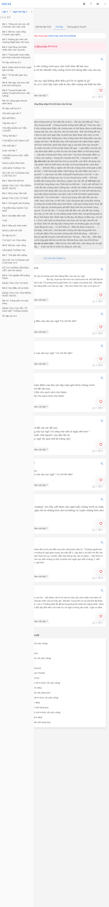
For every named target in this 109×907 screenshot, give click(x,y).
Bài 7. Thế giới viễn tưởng (14, 255)
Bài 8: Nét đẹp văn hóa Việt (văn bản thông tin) (15, 84)
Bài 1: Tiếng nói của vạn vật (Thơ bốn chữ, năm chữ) (16, 25)
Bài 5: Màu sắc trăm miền (14, 225)
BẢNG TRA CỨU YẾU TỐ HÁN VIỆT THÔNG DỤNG (15, 309)
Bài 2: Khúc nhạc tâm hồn (14, 193)
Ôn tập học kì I (9, 235)
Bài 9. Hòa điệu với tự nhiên (15, 288)
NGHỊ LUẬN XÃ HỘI (12, 230)
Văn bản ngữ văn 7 (11, 113)
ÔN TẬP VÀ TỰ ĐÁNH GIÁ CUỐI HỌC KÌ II (15, 261)
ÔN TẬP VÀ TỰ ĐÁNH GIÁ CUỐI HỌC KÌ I (15, 174)
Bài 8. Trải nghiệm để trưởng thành (16, 276)
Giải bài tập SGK (43, 26)
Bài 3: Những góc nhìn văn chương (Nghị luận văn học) (15, 40)
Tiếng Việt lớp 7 (10, 135)
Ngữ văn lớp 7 (20, 11)
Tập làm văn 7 (9, 123)
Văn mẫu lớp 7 (9, 145)
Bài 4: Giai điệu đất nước (14, 215)
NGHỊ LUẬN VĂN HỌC (13, 163)
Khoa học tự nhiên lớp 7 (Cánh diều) (24, 687)
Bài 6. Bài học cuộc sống (14, 245)
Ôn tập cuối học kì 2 (11, 108)
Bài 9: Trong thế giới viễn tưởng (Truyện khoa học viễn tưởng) (16, 93)
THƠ (4, 220)
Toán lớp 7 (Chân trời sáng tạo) (22, 653)
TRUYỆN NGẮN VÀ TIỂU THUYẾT (14, 129)
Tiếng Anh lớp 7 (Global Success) (23, 677)
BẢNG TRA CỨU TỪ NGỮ (15, 198)
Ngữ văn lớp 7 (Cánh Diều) (20, 663)
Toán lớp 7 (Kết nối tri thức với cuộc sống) (27, 643)
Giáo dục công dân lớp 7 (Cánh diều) (24, 717)
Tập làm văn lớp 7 (38, 95)
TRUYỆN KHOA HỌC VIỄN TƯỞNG (15, 156)
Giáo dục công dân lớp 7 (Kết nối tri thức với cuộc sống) (33, 712)
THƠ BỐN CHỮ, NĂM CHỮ (15, 140)
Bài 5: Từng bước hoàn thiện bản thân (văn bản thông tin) (16, 56)
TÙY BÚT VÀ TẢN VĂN (14, 240)
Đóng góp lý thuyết (76, 26)
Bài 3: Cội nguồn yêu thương (16, 203)
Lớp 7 (5, 11)
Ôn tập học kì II (9, 315)
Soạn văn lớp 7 (9, 150)
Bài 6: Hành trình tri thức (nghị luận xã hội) (16, 68)
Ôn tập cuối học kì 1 (11, 62)
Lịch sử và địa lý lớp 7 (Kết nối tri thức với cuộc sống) (32, 697)
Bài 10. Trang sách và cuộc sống (15, 302)
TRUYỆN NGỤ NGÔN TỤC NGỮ (15, 209)
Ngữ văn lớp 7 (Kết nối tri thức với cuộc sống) (29, 658)
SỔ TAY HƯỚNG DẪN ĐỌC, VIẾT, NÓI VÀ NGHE (16, 269)
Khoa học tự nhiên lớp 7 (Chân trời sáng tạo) (28, 692)
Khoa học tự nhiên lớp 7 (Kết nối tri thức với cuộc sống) (33, 682)
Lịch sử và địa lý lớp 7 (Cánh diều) (23, 702)
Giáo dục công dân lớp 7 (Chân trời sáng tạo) (29, 722)
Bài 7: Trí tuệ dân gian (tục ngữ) (15, 76)
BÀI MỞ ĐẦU (8, 118)
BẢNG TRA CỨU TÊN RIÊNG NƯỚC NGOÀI (16, 187)
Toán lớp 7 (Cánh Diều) (18, 648)
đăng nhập (42, 46)
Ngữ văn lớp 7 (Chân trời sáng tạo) (24, 668)
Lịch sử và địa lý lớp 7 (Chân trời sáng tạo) (28, 707)
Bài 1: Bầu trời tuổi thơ (13, 180)
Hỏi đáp (59, 26)
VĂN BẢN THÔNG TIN (13, 168)
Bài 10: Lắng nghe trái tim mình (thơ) (14, 102)
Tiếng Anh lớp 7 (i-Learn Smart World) (26, 673)
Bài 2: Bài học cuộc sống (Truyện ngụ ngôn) (14, 33)
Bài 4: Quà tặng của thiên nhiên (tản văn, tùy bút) (14, 48)
